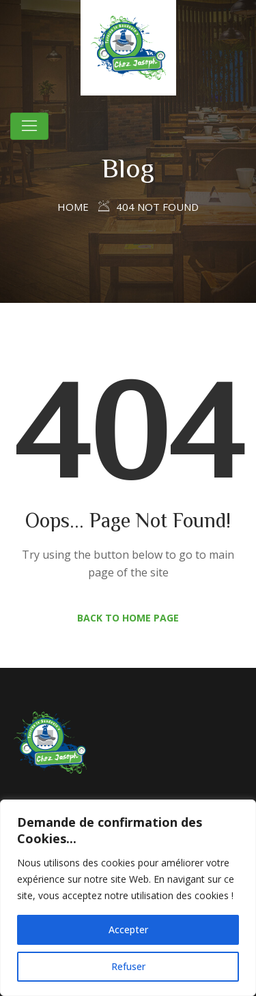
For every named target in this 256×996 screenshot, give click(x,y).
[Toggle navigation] (29, 126)
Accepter (128, 929)
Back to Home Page (128, 617)
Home (73, 207)
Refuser (128, 966)
